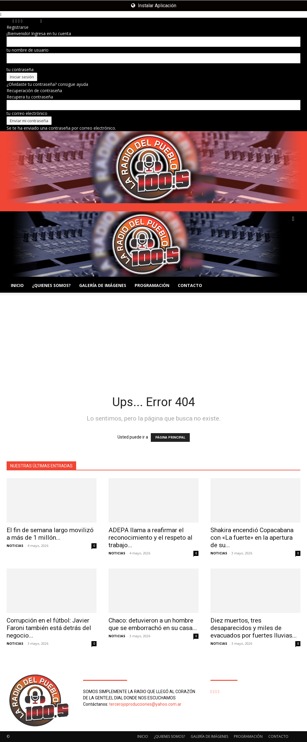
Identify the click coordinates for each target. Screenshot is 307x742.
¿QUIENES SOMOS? (51, 285)
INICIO (17, 285)
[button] (293, 219)
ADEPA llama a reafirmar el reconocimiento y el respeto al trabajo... (150, 537)
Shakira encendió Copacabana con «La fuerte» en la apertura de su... (252, 537)
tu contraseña (20, 69)
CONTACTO (190, 285)
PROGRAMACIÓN (152, 285)
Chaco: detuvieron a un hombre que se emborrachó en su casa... (153, 624)
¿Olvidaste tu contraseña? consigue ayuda (47, 84)
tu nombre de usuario (28, 50)
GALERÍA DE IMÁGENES (102, 285)
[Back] (41, 21)
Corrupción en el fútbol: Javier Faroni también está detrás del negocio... (49, 628)
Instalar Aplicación (153, 5)
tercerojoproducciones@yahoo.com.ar (145, 704)
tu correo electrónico (27, 113)
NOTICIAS (15, 545)
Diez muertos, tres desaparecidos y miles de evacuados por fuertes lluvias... (253, 628)
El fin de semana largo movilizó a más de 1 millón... (50, 533)
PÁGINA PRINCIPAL (170, 437)
